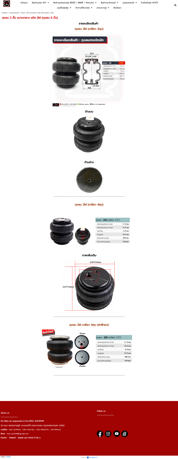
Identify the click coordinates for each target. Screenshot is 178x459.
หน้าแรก (4, 13)
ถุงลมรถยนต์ (14, 13)
